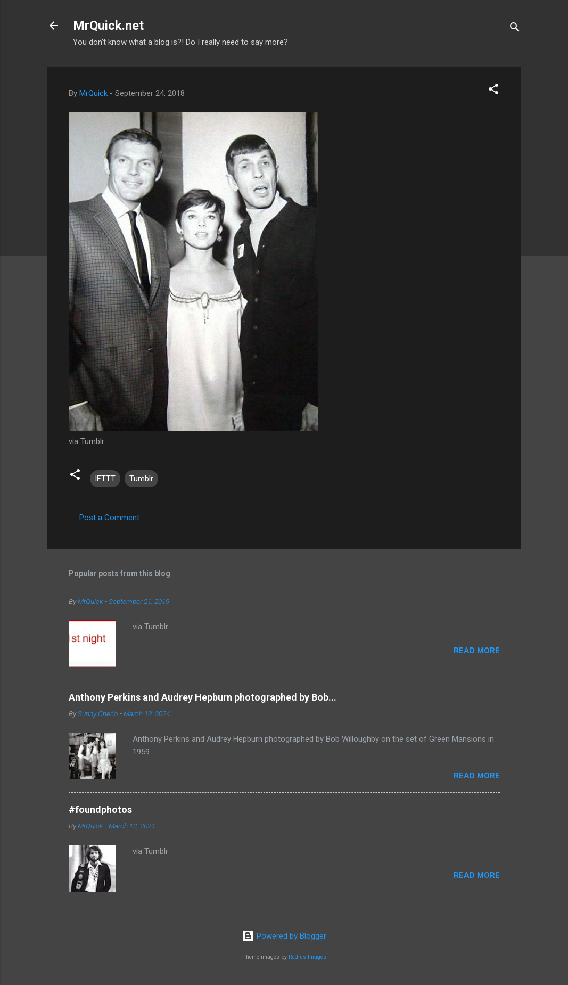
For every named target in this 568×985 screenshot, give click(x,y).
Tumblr (141, 478)
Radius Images (307, 957)
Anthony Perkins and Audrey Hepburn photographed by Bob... (202, 697)
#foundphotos (100, 809)
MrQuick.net (108, 25)
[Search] (514, 29)
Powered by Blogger (284, 936)
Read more (477, 650)
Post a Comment (109, 517)
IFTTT (105, 478)
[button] (493, 91)
